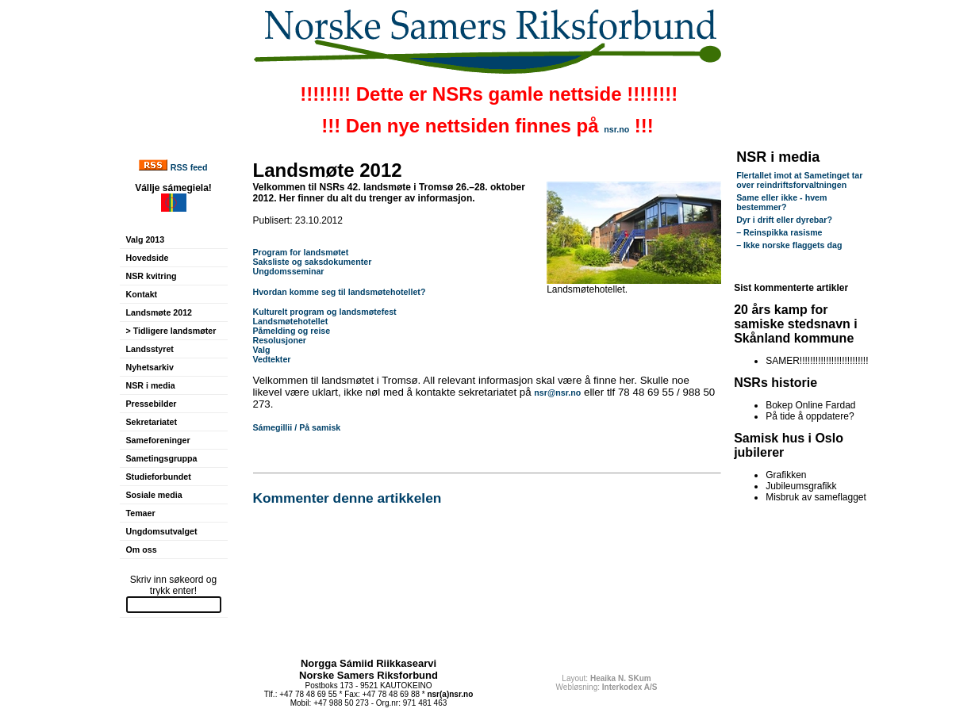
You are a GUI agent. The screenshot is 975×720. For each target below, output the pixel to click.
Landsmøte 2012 (159, 312)
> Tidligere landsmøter (171, 330)
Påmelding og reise (292, 330)
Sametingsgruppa (162, 458)
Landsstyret (150, 349)
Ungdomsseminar (288, 271)
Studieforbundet (158, 476)
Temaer (140, 513)
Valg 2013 (145, 239)
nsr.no (616, 129)
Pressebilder (151, 403)
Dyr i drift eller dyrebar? (784, 219)
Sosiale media (154, 495)
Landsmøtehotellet (290, 321)
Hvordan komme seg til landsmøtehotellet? (339, 292)
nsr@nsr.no (557, 392)
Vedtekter (272, 359)
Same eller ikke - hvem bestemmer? (781, 202)
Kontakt (142, 294)
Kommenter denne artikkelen (347, 498)
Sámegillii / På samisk (297, 427)
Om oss (141, 549)
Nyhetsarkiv (150, 367)
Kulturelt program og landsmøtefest (326, 311)
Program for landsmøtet (301, 252)
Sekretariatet (152, 422)
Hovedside (147, 257)
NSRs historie (775, 382)
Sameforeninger (158, 440)
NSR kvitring (151, 276)
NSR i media (150, 385)
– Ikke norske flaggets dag (789, 245)
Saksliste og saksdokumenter (312, 261)
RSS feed (189, 167)
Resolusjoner (280, 340)
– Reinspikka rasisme (779, 232)
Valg (262, 349)
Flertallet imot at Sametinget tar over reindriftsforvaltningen (799, 180)
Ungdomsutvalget (162, 531)
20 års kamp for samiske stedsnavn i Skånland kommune (796, 324)
